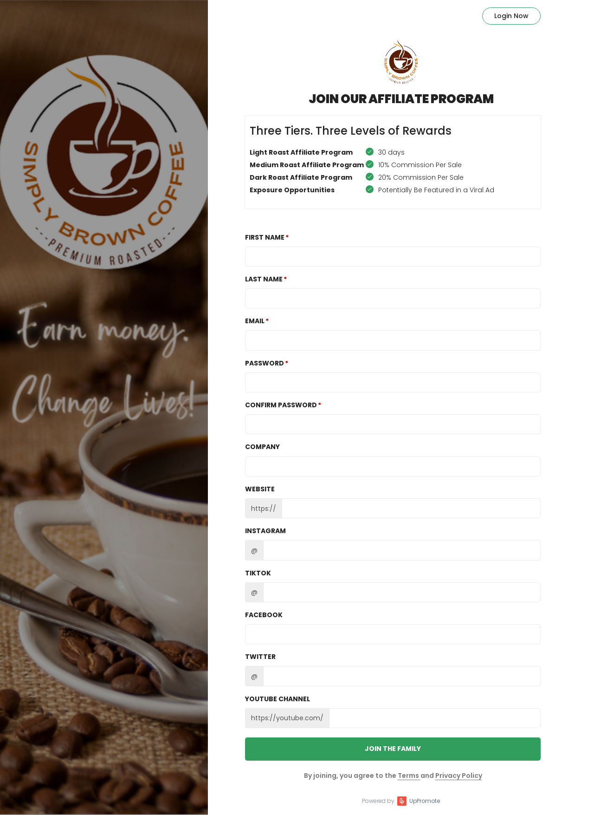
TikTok (258, 573)
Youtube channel (277, 699)
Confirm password (281, 405)
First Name (264, 237)
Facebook (264, 614)
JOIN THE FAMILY (393, 748)
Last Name (264, 279)
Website (260, 489)
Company (262, 446)
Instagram (265, 530)
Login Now (511, 15)
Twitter (260, 656)
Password (264, 363)
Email (255, 321)
